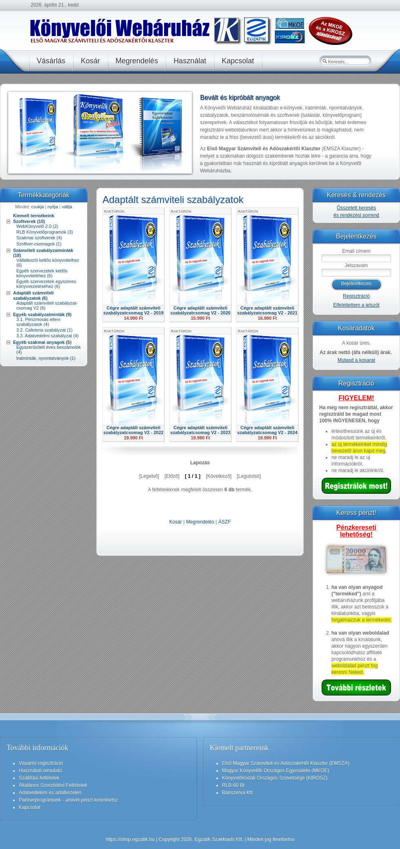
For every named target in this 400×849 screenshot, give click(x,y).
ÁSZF (224, 522)
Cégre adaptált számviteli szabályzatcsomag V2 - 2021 (267, 310)
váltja (67, 206)
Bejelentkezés (356, 283)
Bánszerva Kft (237, 793)
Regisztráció (356, 296)
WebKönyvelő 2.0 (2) (37, 226)
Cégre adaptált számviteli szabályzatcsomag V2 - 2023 (200, 430)
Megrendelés (200, 522)
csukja (37, 206)
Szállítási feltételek (39, 778)
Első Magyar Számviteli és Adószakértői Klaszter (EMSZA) (285, 763)
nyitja (52, 206)
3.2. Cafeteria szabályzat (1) (44, 330)
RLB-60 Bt (233, 785)
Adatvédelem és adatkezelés (50, 793)
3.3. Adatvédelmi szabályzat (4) (47, 335)
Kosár (175, 522)
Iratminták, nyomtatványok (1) (46, 358)
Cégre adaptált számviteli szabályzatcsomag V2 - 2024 (267, 430)
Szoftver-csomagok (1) (39, 243)
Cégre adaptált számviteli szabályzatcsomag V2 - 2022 (133, 430)
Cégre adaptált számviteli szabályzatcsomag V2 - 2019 (133, 310)
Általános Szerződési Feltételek (53, 785)
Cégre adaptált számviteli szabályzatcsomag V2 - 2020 (200, 310)
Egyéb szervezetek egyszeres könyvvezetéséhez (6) (46, 284)
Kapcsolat (29, 807)
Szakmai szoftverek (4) (39, 237)
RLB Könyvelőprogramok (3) (44, 232)
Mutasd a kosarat (356, 360)
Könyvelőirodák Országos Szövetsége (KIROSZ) (275, 778)
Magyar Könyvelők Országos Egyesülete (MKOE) (275, 770)
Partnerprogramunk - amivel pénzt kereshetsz (68, 800)
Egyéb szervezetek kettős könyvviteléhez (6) (41, 273)
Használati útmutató (40, 770)
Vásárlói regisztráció (41, 763)
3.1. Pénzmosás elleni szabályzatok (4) (38, 322)
